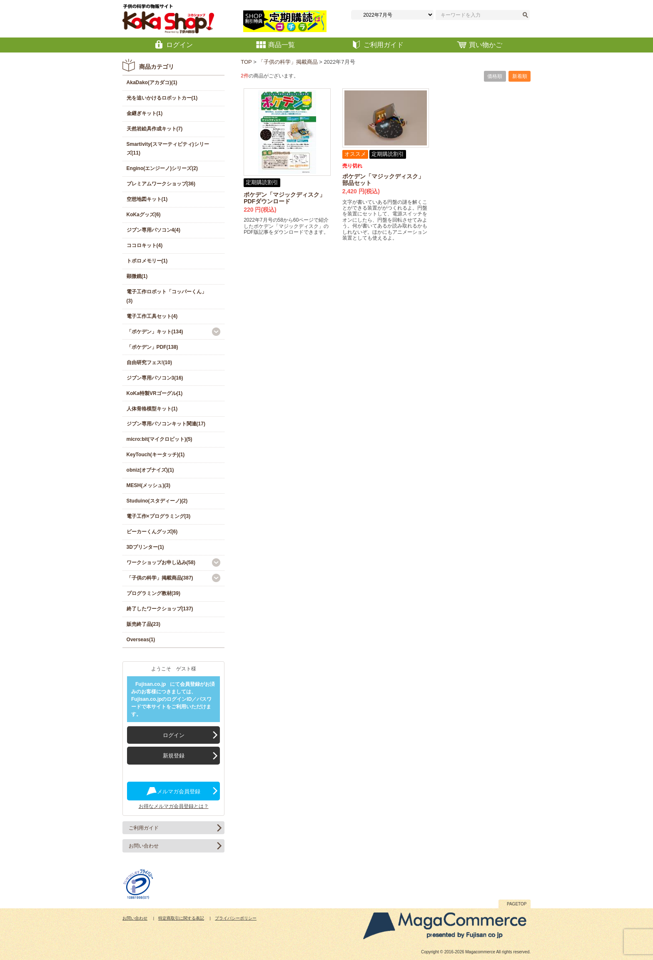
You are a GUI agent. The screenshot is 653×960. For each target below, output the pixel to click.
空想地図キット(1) (147, 199)
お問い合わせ (144, 846)
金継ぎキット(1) (145, 113)
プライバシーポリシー (236, 918)
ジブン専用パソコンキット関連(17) (166, 424)
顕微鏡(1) (137, 276)
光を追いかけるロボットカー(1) (162, 98)
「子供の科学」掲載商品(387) (160, 578)
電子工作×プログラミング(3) (159, 516)
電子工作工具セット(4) (152, 316)
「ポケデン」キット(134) (155, 332)
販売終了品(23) (143, 624)
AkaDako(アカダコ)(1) (152, 82)
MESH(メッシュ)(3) (148, 485)
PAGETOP (516, 904)
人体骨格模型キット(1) (152, 409)
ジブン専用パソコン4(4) (153, 230)
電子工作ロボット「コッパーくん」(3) (167, 296)
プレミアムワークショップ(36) (161, 184)
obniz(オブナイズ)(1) (150, 470)
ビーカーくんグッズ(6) (152, 532)
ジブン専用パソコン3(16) (155, 378)
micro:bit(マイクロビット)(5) (159, 439)
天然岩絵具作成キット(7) (155, 129)
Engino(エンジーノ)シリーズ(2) (162, 168)
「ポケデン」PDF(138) (152, 347)
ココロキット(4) (145, 245)
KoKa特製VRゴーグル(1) (155, 393)
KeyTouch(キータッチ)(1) (156, 455)
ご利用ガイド (144, 828)
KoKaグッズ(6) (144, 215)
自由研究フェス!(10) (149, 362)
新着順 (519, 76)
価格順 (494, 76)
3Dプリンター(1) (145, 547)
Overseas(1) (141, 639)
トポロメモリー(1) (147, 261)
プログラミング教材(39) (153, 593)
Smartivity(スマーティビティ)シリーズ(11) (168, 148)
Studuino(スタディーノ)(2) (157, 501)
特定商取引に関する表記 (181, 918)
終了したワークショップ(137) (160, 609)
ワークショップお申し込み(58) (161, 562)
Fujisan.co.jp (150, 684)
